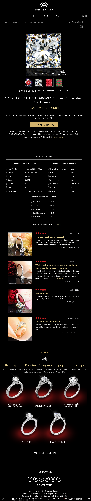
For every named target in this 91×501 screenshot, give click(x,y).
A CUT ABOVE (32, 172)
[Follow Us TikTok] (59, 481)
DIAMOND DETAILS (27, 91)
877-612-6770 (45, 118)
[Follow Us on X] (36, 481)
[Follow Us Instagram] (47, 481)
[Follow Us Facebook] (30, 481)
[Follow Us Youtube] (53, 481)
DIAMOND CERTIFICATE (45, 91)
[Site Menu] (3, 3)
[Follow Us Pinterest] (41, 481)
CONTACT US (44, 485)
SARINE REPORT (62, 91)
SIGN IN (85, 16)
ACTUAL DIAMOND (43, 73)
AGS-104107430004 (34, 169)
